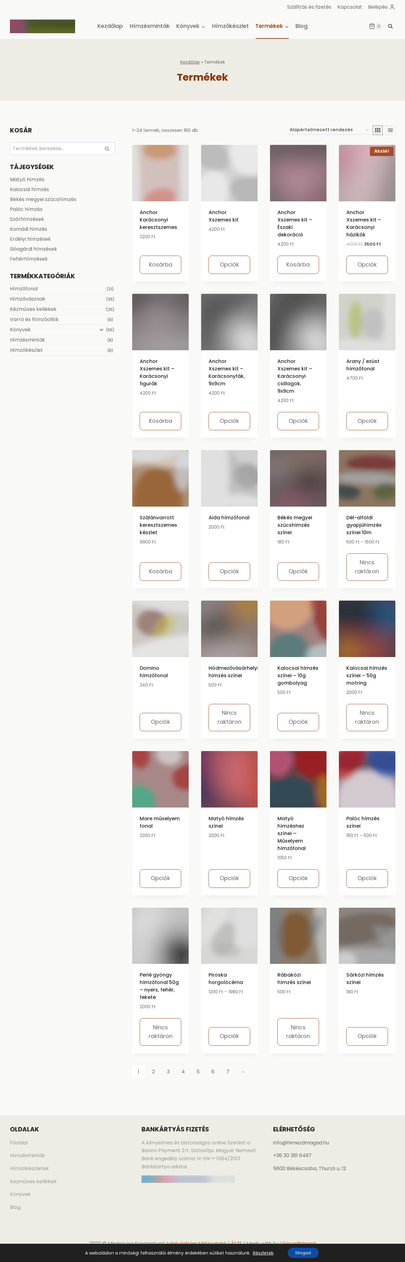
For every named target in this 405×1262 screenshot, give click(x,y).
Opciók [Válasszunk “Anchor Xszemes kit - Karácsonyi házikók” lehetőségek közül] (367, 264)
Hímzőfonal (24, 288)
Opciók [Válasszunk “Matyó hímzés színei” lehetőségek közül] (229, 878)
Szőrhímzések (27, 219)
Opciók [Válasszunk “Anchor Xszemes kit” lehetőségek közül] (229, 264)
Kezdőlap (110, 26)
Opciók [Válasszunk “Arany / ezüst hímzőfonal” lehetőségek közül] (367, 421)
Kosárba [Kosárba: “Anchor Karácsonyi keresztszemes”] (160, 264)
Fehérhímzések (29, 258)
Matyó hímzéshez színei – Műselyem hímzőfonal (291, 833)
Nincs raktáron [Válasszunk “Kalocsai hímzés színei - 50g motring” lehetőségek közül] (367, 717)
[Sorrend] (329, 130)
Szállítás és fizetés (309, 7)
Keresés (109, 149)
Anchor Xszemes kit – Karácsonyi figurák (157, 372)
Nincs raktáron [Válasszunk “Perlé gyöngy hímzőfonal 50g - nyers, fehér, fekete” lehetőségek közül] (161, 1031)
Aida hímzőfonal (229, 517)
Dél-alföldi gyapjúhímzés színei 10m (364, 525)
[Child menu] (99, 330)
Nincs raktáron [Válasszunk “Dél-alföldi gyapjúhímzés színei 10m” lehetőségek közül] (367, 566)
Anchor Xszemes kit (224, 216)
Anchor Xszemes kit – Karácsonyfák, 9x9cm (227, 372)
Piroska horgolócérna (226, 978)
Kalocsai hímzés (29, 189)
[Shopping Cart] (375, 26)
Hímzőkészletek (29, 1168)
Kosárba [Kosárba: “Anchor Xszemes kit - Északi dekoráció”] (298, 264)
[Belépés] (381, 7)
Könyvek (20, 329)
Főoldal (19, 1142)
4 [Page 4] (183, 1071)
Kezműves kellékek (33, 1181)
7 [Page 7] (227, 1071)
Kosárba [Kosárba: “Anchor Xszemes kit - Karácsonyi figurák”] (160, 421)
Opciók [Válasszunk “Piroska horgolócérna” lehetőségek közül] (229, 1036)
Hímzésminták (150, 26)
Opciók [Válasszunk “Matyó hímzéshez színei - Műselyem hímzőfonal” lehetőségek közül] (298, 878)
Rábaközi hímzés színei (294, 978)
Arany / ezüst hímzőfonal (363, 365)
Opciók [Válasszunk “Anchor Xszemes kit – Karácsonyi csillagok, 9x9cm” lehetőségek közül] (298, 421)
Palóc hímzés (26, 209)
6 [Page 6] (212, 1071)
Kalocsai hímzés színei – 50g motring (366, 676)
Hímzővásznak (27, 298)
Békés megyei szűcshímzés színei (294, 525)
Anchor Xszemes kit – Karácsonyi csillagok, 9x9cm (294, 376)
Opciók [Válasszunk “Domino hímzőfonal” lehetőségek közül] (160, 722)
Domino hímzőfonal (154, 672)
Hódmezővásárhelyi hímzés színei (233, 672)
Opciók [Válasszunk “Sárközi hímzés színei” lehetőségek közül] (367, 1036)
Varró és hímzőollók (34, 319)
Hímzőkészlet (230, 26)
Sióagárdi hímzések (33, 249)
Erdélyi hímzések (30, 239)
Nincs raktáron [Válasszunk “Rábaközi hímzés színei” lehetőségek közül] (298, 1031)
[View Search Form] (390, 26)
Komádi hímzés (28, 229)
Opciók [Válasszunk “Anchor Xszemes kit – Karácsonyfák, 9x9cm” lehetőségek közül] (229, 421)
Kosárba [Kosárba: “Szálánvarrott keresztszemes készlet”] (160, 571)
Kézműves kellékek (33, 309)
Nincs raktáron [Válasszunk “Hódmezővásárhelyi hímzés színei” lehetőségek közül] (229, 717)
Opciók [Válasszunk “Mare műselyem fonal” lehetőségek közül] (160, 878)
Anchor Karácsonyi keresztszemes (158, 220)
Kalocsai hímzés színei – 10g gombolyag (297, 676)
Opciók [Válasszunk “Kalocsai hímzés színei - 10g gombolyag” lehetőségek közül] (298, 722)
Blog (301, 26)
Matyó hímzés (27, 179)
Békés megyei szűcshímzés (43, 199)
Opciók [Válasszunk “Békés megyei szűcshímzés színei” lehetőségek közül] (298, 571)
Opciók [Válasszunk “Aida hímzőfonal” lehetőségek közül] (229, 571)
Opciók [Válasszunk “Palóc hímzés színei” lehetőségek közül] (367, 878)
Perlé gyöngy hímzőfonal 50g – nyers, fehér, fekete (159, 986)
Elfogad (303, 1252)
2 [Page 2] (153, 1071)
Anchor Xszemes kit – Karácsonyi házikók (363, 223)
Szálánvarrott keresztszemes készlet (158, 525)
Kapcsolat (349, 7)
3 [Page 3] (168, 1071)
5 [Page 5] (198, 1071)
